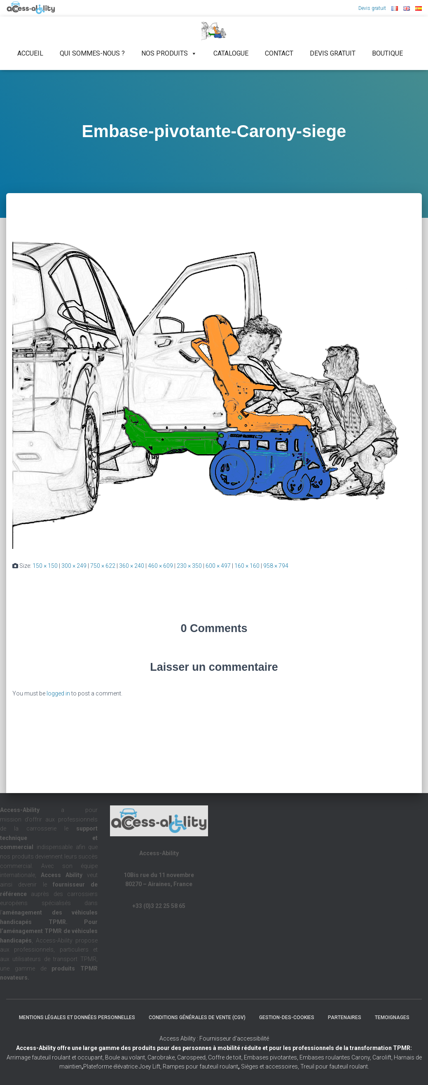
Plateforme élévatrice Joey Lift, (123, 1066)
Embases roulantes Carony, (335, 1057)
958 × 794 (275, 565)
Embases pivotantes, (271, 1057)
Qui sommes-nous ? (92, 53)
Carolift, (382, 1057)
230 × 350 (189, 565)
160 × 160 (247, 565)
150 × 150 (45, 565)
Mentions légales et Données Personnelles (77, 1017)
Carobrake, (161, 1057)
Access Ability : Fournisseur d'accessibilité (214, 1038)
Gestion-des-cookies (286, 1017)
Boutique (387, 53)
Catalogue (230, 53)
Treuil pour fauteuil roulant (334, 1066)
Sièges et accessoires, (270, 1066)
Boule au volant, (125, 1057)
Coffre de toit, (226, 1057)
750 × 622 (102, 565)
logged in (58, 693)
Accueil (30, 53)
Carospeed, (192, 1057)
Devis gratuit (372, 8)
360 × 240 (131, 565)
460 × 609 (160, 565)
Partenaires (344, 1017)
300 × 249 (74, 565)
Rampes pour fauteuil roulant (201, 1066)
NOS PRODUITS (169, 53)
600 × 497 (218, 565)
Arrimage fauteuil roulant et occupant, (56, 1057)
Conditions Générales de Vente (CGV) (197, 1017)
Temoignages (392, 1017)
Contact (279, 53)
